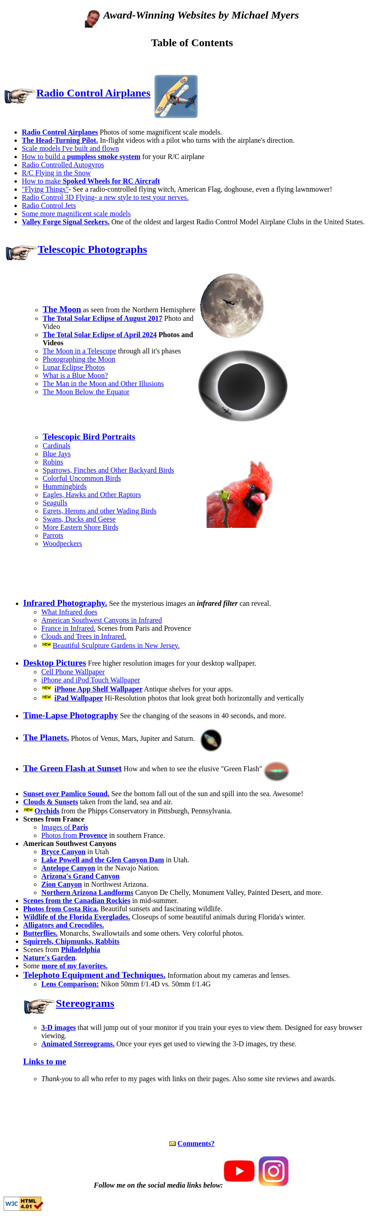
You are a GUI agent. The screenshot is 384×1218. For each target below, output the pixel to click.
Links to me (44, 1061)
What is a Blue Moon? (75, 375)
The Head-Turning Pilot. (60, 140)
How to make (91, 181)
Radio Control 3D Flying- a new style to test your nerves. (105, 197)
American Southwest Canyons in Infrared (101, 620)
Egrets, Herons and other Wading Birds (100, 511)
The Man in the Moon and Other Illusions (103, 383)
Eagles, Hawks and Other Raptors (92, 494)
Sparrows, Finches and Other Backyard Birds (108, 470)
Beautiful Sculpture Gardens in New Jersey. (116, 645)
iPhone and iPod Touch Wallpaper (90, 680)
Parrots (53, 535)
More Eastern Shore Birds (80, 527)
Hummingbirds (65, 486)
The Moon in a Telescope (79, 351)
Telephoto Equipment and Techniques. (94, 975)
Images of (64, 827)
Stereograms (85, 1003)
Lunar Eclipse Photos (74, 367)
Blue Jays (57, 454)
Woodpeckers (62, 543)
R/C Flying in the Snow (56, 173)
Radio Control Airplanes (93, 93)
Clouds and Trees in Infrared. (83, 636)
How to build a (81, 156)
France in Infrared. (68, 628)
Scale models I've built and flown (70, 148)
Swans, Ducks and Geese (79, 519)
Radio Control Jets (49, 205)
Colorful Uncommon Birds (82, 478)
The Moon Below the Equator (86, 392)
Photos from (74, 835)
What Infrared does (69, 612)
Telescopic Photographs (92, 249)
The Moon (62, 309)
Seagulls (55, 503)
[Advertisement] (192, 61)
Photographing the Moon (79, 359)
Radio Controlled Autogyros (63, 165)
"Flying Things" (45, 189)
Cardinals (56, 446)
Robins (53, 462)
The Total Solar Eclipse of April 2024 (100, 334)
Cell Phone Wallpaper (73, 672)
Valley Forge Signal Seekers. (65, 222)
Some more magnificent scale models (76, 214)
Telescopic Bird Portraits (89, 436)
